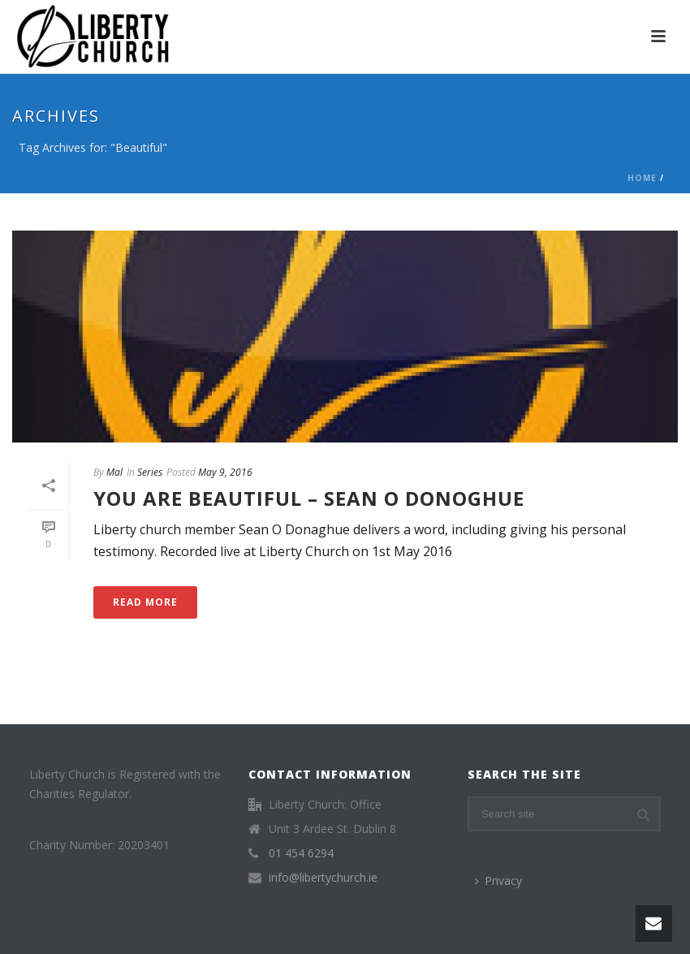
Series (149, 472)
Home (642, 177)
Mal (114, 472)
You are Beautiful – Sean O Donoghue (308, 498)
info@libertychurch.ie (323, 877)
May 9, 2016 (225, 472)
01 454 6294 (301, 853)
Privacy (498, 880)
